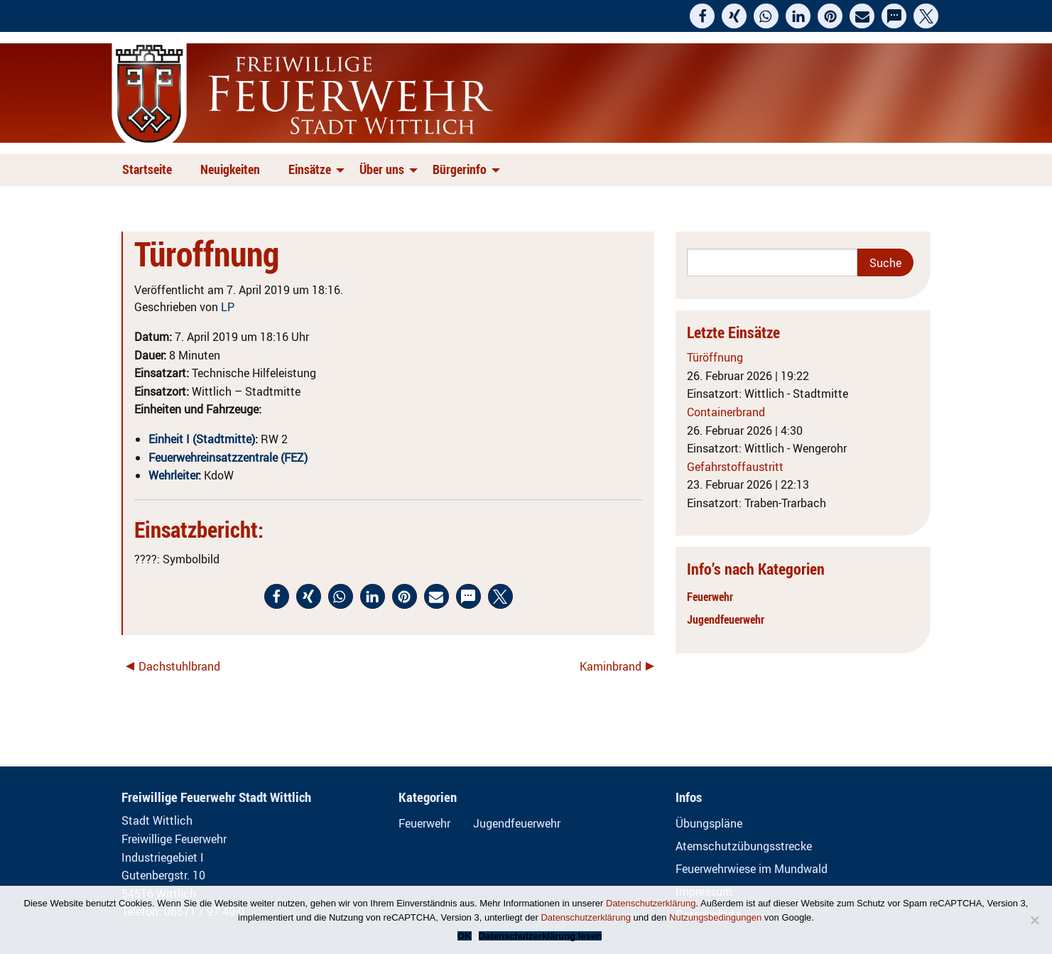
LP (227, 307)
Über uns (381, 169)
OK (464, 936)
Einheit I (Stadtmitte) (201, 439)
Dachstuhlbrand (179, 666)
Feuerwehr (710, 597)
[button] (702, 16)
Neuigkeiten (230, 169)
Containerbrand (726, 412)
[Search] (772, 262)
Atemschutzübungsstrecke (744, 846)
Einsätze (309, 169)
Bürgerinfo (460, 169)
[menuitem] (150, 170)
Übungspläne (709, 823)
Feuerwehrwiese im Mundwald (752, 869)
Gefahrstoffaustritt (735, 467)
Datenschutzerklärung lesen (540, 936)
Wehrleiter (173, 475)
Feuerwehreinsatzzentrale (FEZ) (228, 457)
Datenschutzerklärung (650, 903)
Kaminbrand (610, 666)
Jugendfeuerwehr (725, 619)
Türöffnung (715, 357)
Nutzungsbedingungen (715, 917)
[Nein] (1034, 920)
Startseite (147, 169)
